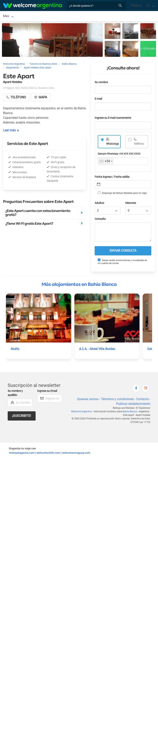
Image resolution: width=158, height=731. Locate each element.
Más (62, 16)
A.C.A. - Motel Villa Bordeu (97, 350)
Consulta (100, 219)
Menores (130, 203)
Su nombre (101, 83)
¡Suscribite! (21, 416)
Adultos (99, 203)
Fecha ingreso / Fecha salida (112, 177)
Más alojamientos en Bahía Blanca (79, 285)
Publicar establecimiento (133, 404)
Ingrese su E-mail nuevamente (113, 118)
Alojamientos (38, 16)
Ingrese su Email (47, 391)
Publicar (136, 5)
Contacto (142, 400)
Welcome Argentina (81, 412)
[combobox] (106, 162)
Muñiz (15, 350)
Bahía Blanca (12, 16)
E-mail (98, 99)
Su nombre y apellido (15, 394)
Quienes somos (88, 400)
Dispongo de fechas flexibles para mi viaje (122, 193)
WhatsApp (112, 144)
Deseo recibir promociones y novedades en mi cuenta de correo (122, 262)
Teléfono (139, 144)
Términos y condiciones (117, 400)
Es (148, 5)
